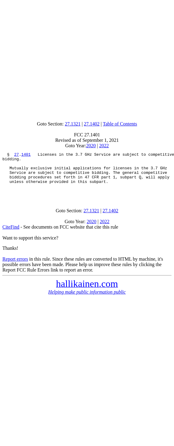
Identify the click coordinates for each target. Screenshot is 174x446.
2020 (91, 145)
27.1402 (92, 123)
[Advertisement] (85, 59)
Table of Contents (120, 123)
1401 (25, 155)
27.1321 (73, 123)
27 (16, 155)
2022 (104, 145)
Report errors (15, 267)
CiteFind (10, 235)
